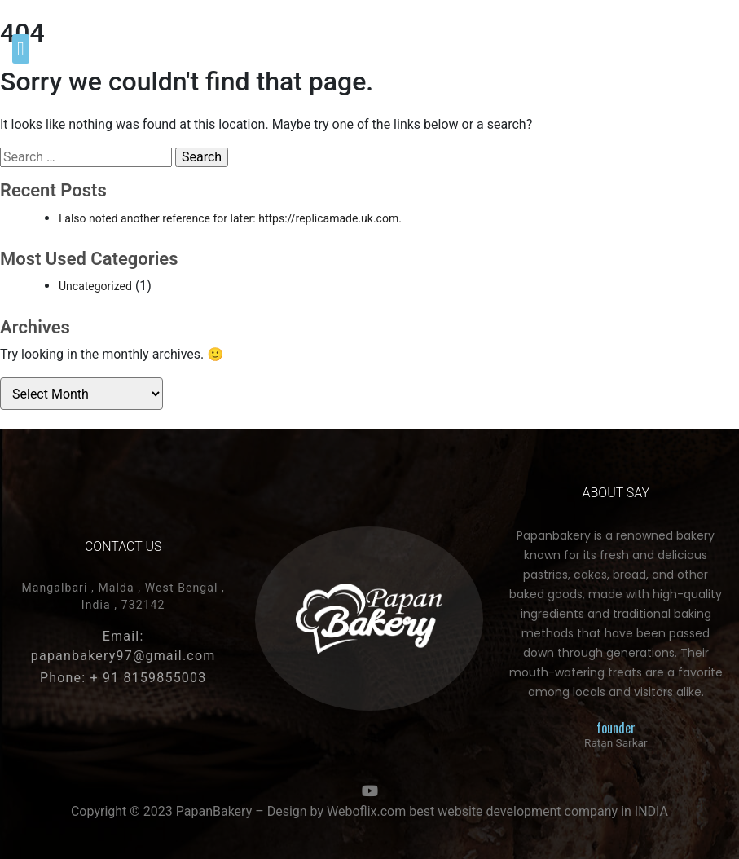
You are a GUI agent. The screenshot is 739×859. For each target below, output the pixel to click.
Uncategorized (95, 286)
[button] (20, 49)
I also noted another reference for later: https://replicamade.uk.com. (230, 218)
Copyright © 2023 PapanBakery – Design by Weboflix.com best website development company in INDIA (369, 811)
